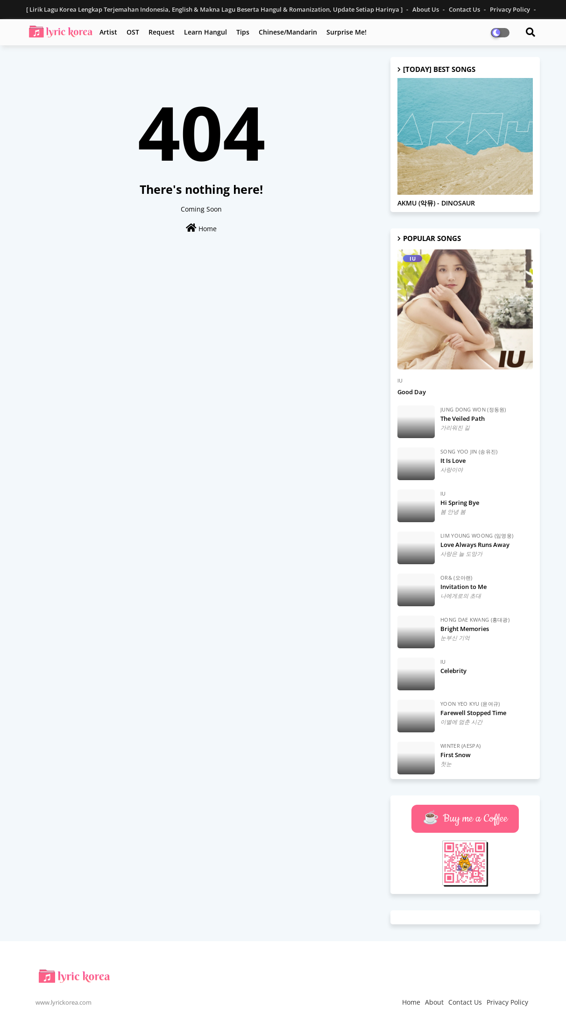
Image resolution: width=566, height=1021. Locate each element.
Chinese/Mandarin (288, 32)
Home (201, 228)
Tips (242, 32)
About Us (426, 9)
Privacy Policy (510, 9)
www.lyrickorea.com (63, 1002)
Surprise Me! (346, 32)
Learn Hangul (205, 32)
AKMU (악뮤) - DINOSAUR (436, 203)
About (434, 1002)
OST (133, 32)
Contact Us (465, 9)
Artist (108, 32)
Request (162, 32)
